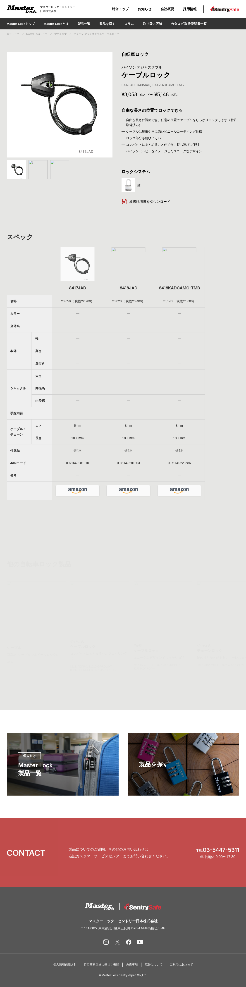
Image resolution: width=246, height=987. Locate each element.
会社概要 (167, 9)
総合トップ (120, 9)
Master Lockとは (56, 24)
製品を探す (60, 34)
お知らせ (144, 9)
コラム (129, 24)
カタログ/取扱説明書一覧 (189, 24)
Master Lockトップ (21, 24)
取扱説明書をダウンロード (146, 201)
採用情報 (190, 9)
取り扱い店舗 (152, 24)
